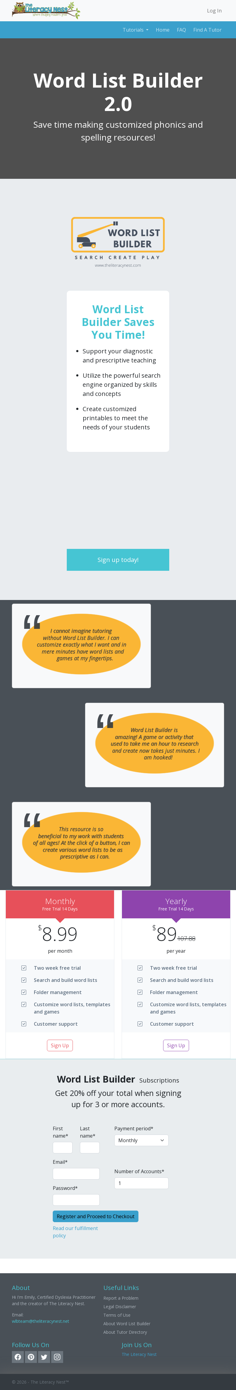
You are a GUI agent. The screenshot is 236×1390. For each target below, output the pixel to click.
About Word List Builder (126, 1323)
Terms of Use (117, 1315)
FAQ (181, 29)
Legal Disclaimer (119, 1306)
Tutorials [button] (134, 29)
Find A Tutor (207, 29)
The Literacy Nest (139, 1354)
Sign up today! (118, 560)
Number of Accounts (139, 1171)
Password (65, 1188)
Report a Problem (120, 1298)
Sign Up (60, 1045)
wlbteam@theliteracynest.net (40, 1321)
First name (60, 1132)
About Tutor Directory (125, 1332)
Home (163, 29)
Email (60, 1162)
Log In (214, 10)
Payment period (133, 1128)
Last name (87, 1132)
